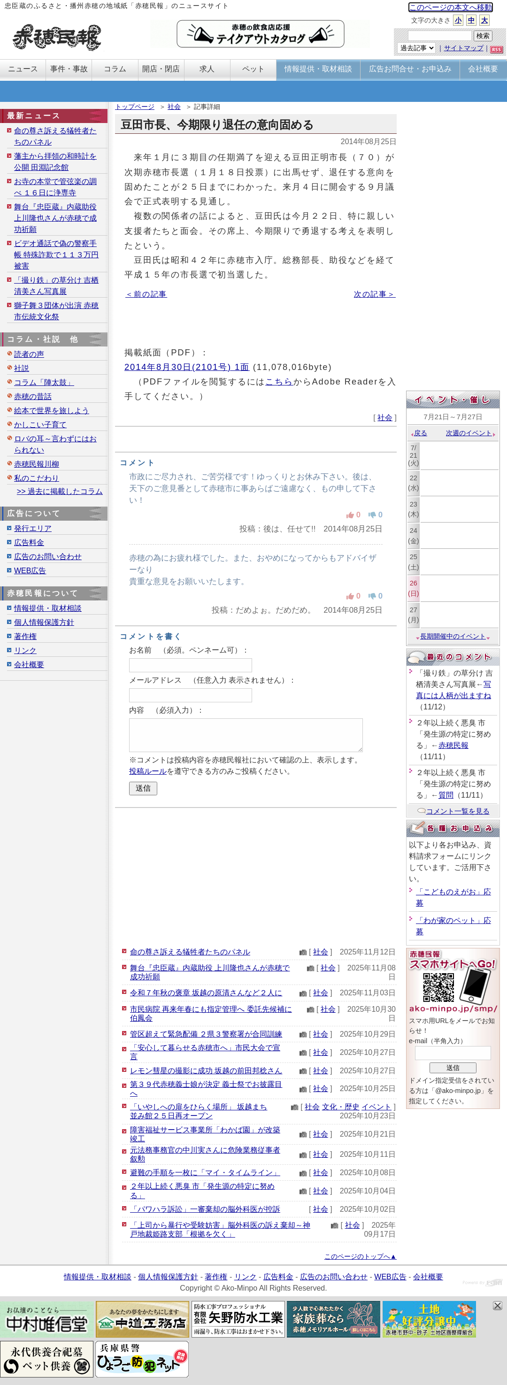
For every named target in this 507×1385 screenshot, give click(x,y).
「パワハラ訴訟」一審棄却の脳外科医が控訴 (205, 1209)
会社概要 (29, 665)
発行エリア (33, 528)
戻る (418, 433)
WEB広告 (30, 571)
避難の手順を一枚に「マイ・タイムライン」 (205, 1173)
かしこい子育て (40, 425)
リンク (25, 650)
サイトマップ (464, 48)
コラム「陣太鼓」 (44, 382)
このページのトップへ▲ (360, 1256)
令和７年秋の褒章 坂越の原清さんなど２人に (206, 993)
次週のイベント (471, 433)
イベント (376, 1107)
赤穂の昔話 (33, 396)
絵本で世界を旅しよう (51, 411)
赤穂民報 (453, 745)
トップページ (134, 106)
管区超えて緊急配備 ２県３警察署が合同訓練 (206, 1034)
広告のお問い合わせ (48, 557)
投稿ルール (148, 771)
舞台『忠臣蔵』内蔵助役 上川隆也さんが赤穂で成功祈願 (55, 218)
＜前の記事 (146, 294)
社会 (174, 106)
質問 (445, 795)
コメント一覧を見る (453, 811)
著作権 (25, 636)
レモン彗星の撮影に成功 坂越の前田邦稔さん (206, 1071)
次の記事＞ (375, 294)
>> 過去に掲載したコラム (60, 491)
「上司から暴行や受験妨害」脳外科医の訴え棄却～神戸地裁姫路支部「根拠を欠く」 (220, 1229)
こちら (279, 381)
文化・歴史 (341, 1107)
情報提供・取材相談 (48, 608)
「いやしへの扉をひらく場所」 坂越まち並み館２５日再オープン (198, 1111)
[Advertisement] (256, 876)
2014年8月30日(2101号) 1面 (187, 367)
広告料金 (29, 542)
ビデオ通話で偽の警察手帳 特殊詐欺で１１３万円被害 (56, 254)
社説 (21, 368)
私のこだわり (36, 478)
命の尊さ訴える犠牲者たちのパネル (190, 952)
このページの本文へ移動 (450, 7)
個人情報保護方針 (44, 622)
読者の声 (29, 354)
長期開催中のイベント (453, 636)
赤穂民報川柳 (36, 464)
